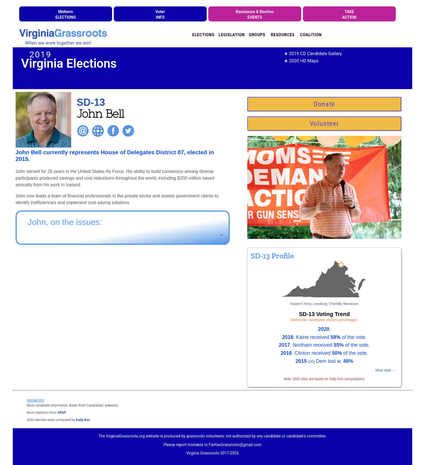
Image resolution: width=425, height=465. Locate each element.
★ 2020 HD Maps (301, 60)
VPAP (62, 413)
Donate (324, 104)
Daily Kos (83, 420)
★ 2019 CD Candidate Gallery (313, 53)
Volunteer (324, 124)
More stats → (385, 370)
